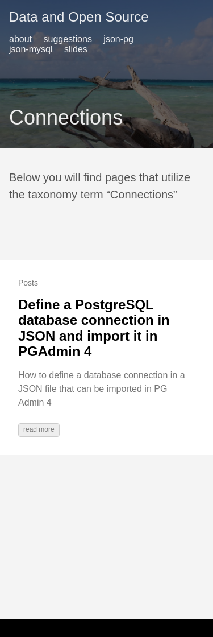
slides (75, 49)
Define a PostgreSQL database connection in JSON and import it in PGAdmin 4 (94, 328)
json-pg (118, 39)
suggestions (68, 39)
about (20, 39)
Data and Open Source (79, 16)
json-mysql (30, 49)
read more (39, 429)
